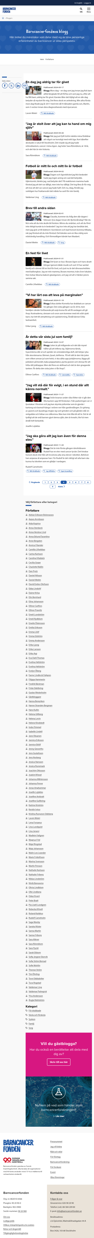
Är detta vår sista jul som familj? (49, 337)
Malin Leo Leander (37, 852)
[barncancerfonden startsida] (9, 10)
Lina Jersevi (33, 831)
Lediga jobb (8, 1220)
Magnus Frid (34, 839)
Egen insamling (65, 471)
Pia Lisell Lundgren (37, 904)
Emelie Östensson (36, 623)
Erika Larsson (34, 649)
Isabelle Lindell (35, 731)
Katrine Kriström (35, 805)
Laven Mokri (31, 113)
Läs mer (59, 1116)
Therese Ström (35, 969)
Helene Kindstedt (36, 722)
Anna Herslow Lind (37, 532)
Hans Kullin (33, 709)
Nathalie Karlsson (36, 870)
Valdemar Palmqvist (37, 991)
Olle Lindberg (34, 891)
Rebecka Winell (35, 909)
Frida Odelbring (35, 688)
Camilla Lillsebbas (34, 284)
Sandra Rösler (34, 926)
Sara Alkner (33, 939)
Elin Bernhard (34, 597)
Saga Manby (34, 922)
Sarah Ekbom (34, 952)
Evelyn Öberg (34, 670)
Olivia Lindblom (35, 887)
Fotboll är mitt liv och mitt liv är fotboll (54, 166)
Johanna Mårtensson (38, 779)
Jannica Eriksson (36, 740)
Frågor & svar (56, 1198)
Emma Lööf (33, 631)
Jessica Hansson (35, 761)
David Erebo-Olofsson (38, 584)
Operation (78, 375)
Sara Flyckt (33, 948)
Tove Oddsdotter (36, 978)
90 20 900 (22, 1211)
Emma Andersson (36, 640)
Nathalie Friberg (36, 874)
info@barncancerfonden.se (69, 1211)
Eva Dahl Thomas (36, 657)
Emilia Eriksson (35, 627)
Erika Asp (32, 653)
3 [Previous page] (57, 482)
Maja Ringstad (35, 844)
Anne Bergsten (35, 540)
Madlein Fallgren (36, 835)
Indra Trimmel (34, 727)
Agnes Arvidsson (36, 519)
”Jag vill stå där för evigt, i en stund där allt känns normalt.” (57, 387)
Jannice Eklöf (34, 744)
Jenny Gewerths (35, 748)
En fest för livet (37, 253)
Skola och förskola (36, 1015)
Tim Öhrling (34, 974)
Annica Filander (35, 545)
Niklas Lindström (36, 878)
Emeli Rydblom (35, 618)
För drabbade (34, 1010)
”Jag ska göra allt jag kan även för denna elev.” (56, 438)
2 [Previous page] (51, 482)
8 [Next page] (87, 482)
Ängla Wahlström (36, 1000)
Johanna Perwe (35, 783)
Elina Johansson (35, 601)
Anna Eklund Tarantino (39, 536)
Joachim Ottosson (36, 770)
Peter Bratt (33, 900)
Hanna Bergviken (36, 701)
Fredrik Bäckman (36, 683)
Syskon (31, 1019)
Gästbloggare (34, 696)
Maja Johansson (35, 848)
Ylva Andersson (35, 995)
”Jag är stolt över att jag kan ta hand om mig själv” (58, 126)
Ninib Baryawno (36, 883)
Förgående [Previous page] (34, 482)
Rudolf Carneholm (34, 466)
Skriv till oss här (59, 1062)
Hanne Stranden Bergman (40, 705)
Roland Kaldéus (35, 913)
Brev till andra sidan (40, 208)
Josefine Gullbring (36, 800)
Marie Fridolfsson (36, 857)
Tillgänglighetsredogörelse (15, 1233)
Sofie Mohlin (34, 965)
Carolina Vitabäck (36, 558)
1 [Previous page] (45, 482)
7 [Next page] (81, 482)
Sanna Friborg (35, 935)
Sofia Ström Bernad (37, 961)
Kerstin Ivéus (34, 809)
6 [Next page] (75, 482)
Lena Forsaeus (35, 822)
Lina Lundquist (35, 826)
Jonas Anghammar (37, 787)
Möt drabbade (47, 113)
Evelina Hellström (36, 662)
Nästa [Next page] (61, 486)
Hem (42, 59)
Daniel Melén (32, 242)
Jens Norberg (34, 757)
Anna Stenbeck (35, 527)
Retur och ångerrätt (12, 1229)
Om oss (6, 1216)
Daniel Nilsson (35, 575)
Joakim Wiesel (35, 774)
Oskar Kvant (34, 896)
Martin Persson (35, 865)
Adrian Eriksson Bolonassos (41, 514)
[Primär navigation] (88, 10)
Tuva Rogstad (34, 982)
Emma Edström (35, 636)
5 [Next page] (69, 482)
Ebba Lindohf (34, 588)
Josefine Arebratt (36, 796)
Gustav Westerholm (37, 692)
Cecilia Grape (34, 562)
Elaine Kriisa (34, 592)
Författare (49, 59)
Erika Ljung (31, 326)
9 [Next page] (52, 486)
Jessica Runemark (36, 766)
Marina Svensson (36, 861)
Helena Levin (34, 718)
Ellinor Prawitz (35, 610)
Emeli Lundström (36, 614)
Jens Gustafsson (35, 753)
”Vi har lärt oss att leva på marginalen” (54, 295)
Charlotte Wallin (35, 566)
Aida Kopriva (34, 523)
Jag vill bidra (49, 471)
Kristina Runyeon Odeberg (40, 813)
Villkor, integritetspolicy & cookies (18, 1225)
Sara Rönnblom (33, 155)
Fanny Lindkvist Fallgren (39, 675)
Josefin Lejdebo (33, 426)
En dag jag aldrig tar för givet (47, 82)
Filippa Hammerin (36, 679)
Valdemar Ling (32, 197)
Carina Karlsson (35, 553)
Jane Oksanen (34, 735)
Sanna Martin (34, 930)
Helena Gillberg (35, 714)
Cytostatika (64, 375)
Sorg (61, 243)
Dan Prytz (33, 571)
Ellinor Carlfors (32, 374)
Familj (31, 1023)
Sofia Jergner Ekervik (38, 956)
